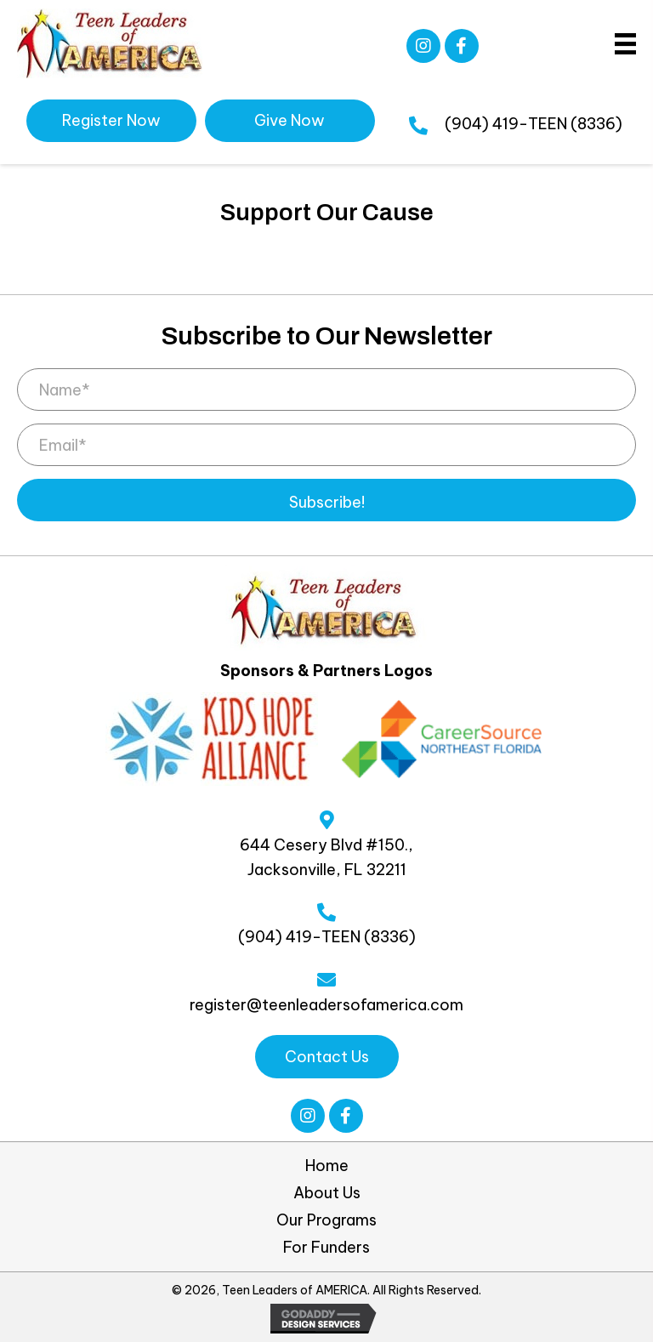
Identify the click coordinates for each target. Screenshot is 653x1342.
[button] (423, 46)
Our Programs (326, 1220)
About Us (327, 1193)
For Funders (326, 1247)
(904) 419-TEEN (506, 124)
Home (327, 1166)
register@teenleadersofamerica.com (326, 1005)
